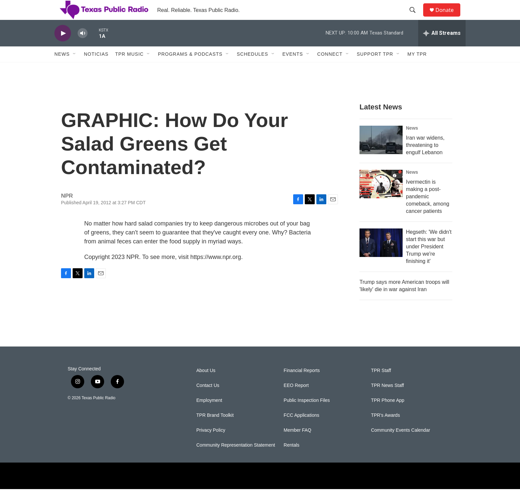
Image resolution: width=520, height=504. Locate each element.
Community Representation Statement (235, 460)
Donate (448, 17)
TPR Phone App (387, 415)
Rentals (291, 460)
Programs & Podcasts (190, 69)
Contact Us (207, 400)
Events (293, 69)
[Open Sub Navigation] (74, 69)
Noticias (96, 69)
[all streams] (442, 48)
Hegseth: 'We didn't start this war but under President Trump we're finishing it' (428, 261)
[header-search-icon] (415, 18)
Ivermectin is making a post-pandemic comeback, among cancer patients (427, 211)
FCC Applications (301, 430)
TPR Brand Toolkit (215, 430)
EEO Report (296, 400)
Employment (209, 415)
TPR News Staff (387, 400)
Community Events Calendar (400, 445)
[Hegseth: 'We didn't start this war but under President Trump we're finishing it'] (381, 257)
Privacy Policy (210, 445)
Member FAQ (297, 445)
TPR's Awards (385, 430)
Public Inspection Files (307, 415)
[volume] (82, 48)
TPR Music (129, 69)
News (62, 69)
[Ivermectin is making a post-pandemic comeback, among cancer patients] (381, 199)
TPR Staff (381, 385)
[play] (62, 48)
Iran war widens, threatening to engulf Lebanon (425, 160)
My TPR (417, 69)
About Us (206, 385)
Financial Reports (302, 385)
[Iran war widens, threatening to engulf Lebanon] (381, 155)
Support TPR (375, 69)
